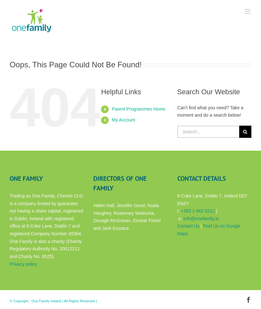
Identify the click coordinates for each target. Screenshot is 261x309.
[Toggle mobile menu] (248, 11)
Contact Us (188, 226)
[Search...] (208, 132)
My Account (123, 119)
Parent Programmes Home (138, 109)
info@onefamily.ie (201, 218)
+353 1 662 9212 (198, 210)
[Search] (245, 132)
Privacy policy (23, 264)
